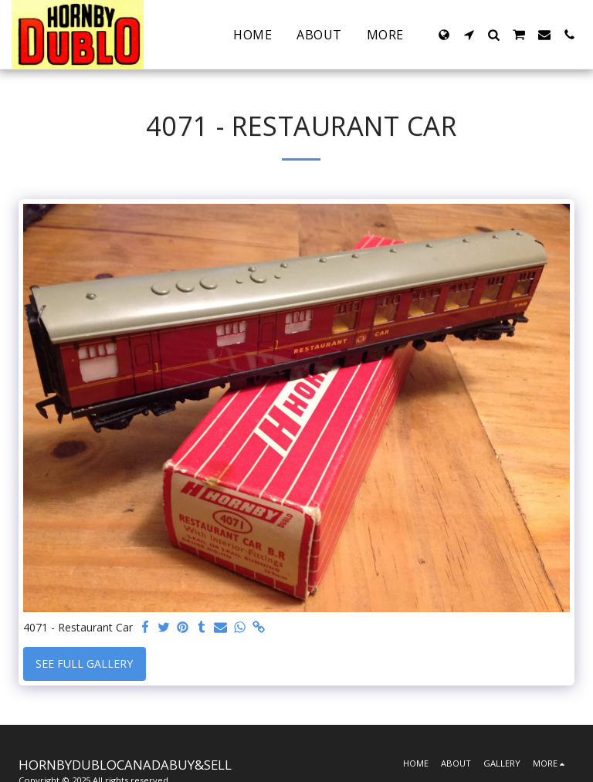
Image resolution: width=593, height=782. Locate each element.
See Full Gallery (84, 663)
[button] (468, 35)
